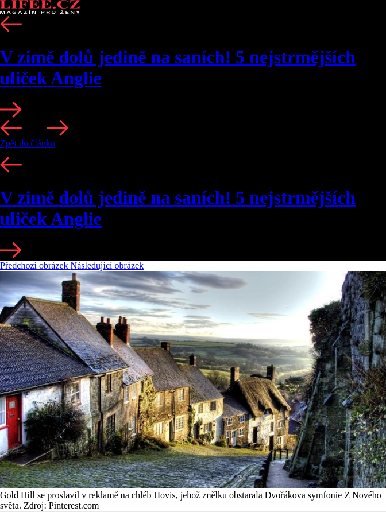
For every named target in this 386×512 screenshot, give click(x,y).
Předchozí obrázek (35, 265)
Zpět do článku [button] (27, 143)
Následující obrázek (107, 265)
